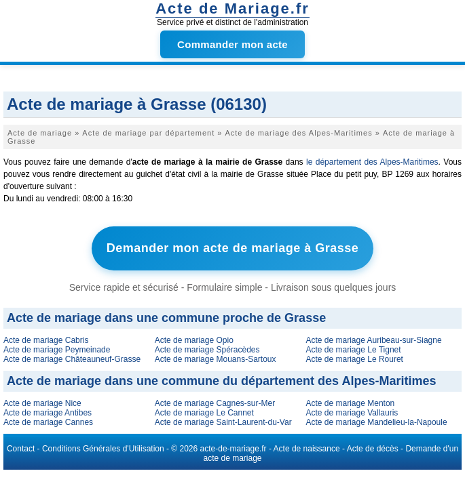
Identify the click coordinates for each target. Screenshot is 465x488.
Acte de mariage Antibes (47, 413)
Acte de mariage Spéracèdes (207, 349)
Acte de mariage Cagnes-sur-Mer (215, 403)
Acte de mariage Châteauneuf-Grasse (72, 359)
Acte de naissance (307, 448)
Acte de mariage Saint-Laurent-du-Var (223, 422)
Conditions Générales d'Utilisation (103, 448)
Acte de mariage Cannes (48, 422)
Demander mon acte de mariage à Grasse (233, 248)
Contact (21, 448)
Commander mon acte (232, 44)
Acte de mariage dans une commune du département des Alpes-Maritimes (221, 381)
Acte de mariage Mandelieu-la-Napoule (376, 422)
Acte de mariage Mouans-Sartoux (215, 359)
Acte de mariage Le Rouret (354, 359)
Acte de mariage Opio (194, 340)
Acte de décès (372, 448)
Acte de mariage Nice (42, 403)
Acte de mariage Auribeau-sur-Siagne (374, 340)
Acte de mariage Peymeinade (56, 349)
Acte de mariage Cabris (45, 340)
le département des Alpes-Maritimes (372, 162)
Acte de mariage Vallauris (352, 413)
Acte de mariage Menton (350, 403)
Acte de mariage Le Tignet (353, 349)
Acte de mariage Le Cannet (204, 413)
